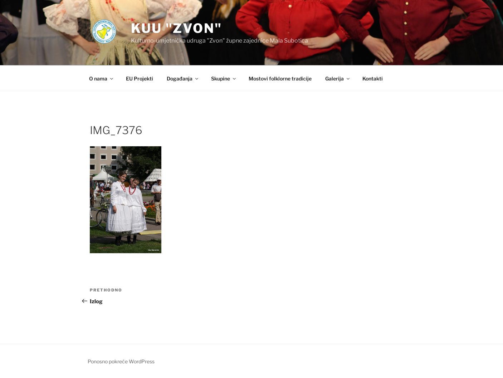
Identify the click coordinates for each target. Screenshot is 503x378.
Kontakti (372, 78)
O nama (101, 78)
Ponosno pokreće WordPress (121, 361)
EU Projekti (139, 78)
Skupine (224, 78)
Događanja (183, 78)
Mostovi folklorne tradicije (280, 78)
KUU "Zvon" (176, 28)
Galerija (338, 78)
